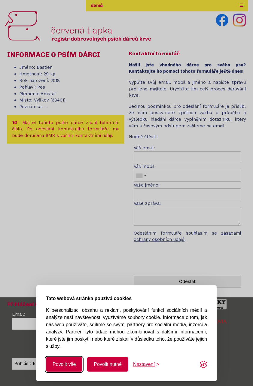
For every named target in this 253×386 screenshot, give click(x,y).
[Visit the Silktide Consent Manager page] (203, 364)
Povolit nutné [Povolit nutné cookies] (108, 364)
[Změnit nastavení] (146, 364)
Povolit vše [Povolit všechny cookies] (64, 364)
